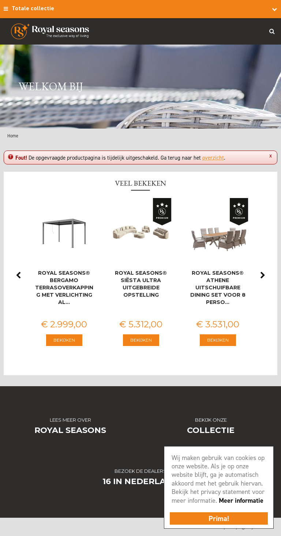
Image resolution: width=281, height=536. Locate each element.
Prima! (219, 518)
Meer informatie (241, 500)
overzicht (213, 157)
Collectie (211, 430)
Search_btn (272, 31)
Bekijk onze (211, 420)
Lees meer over (70, 420)
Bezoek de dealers (140, 471)
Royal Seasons (70, 430)
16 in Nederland (140, 481)
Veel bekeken (140, 183)
